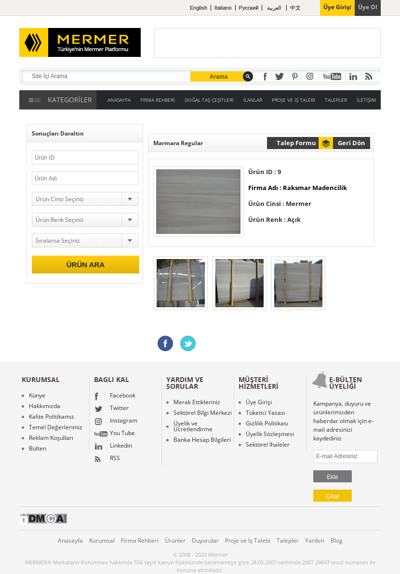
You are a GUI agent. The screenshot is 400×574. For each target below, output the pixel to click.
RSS (107, 459)
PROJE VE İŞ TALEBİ (293, 99)
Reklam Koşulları (51, 438)
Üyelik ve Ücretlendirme (193, 426)
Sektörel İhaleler (268, 445)
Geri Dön (351, 142)
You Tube (114, 434)
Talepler (288, 540)
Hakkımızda (44, 406)
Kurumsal (102, 540)
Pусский (249, 8)
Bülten (37, 448)
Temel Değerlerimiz (55, 427)
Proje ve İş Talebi (247, 540)
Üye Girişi (259, 402)
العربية (274, 8)
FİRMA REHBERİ (157, 99)
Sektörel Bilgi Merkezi (202, 413)
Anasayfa (70, 540)
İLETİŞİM (366, 99)
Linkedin (113, 447)
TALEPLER (336, 99)
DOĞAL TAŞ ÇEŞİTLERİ (209, 99)
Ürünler (175, 540)
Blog (337, 540)
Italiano (222, 8)
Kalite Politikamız (51, 417)
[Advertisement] (267, 42)
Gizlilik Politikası (267, 423)
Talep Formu (296, 142)
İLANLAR (252, 99)
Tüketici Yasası (265, 413)
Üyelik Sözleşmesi (270, 434)
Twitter (111, 409)
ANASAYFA (119, 99)
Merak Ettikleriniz (196, 402)
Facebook (114, 396)
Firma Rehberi (140, 540)
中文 (295, 8)
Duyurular (205, 540)
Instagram (115, 421)
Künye (37, 395)
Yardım (314, 540)
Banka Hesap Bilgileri (202, 440)
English (198, 8)
